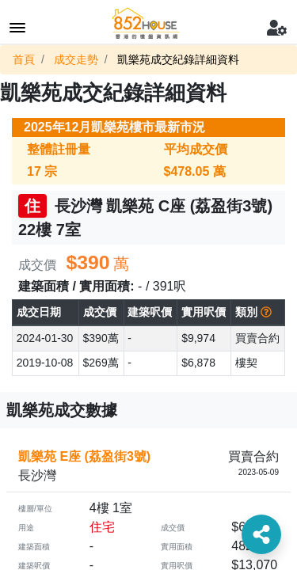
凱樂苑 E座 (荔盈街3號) (84, 456)
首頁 (24, 59)
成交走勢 (76, 59)
